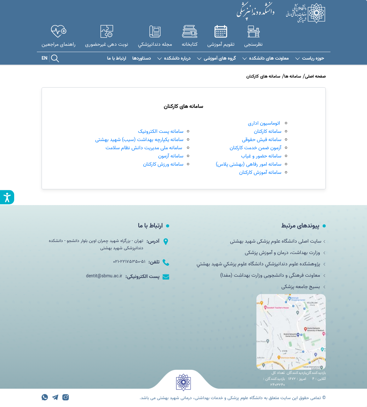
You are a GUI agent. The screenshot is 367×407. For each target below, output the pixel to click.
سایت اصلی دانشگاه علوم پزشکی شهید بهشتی (278, 241)
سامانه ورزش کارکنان (163, 164)
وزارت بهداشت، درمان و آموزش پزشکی (285, 253)
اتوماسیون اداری (264, 123)
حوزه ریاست (309, 58)
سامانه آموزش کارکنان (260, 172)
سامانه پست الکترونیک (160, 131)
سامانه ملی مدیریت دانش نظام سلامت (144, 148)
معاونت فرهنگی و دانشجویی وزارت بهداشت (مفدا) (273, 275)
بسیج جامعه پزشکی (303, 287)
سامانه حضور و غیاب (261, 156)
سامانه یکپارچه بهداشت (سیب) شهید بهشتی (139, 140)
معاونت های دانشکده (265, 58)
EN (45, 58)
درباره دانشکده (174, 58)
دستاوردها (141, 58)
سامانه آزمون (170, 156)
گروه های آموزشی (216, 58)
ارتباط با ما (116, 58)
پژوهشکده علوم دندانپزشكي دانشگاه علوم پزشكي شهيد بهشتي (261, 264)
